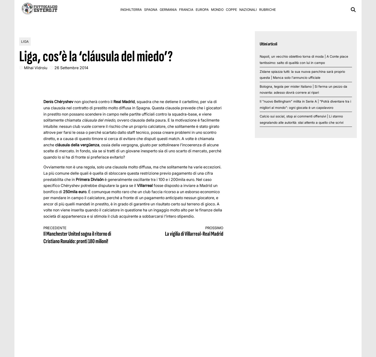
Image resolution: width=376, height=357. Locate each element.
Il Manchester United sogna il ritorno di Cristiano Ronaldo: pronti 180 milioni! (83, 235)
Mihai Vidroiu (35, 67)
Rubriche (267, 10)
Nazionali (248, 10)
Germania (168, 10)
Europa (202, 10)
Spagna (150, 10)
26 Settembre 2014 (71, 67)
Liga (25, 41)
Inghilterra (131, 10)
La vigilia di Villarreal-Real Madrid (182, 232)
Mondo (217, 10)
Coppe (231, 10)
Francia (186, 10)
